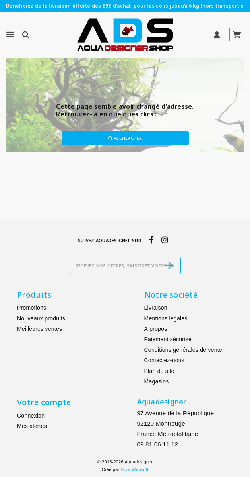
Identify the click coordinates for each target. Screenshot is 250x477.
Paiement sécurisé (168, 339)
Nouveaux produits (41, 318)
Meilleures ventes (39, 329)
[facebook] (151, 240)
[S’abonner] (168, 265)
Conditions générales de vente (183, 350)
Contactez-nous (164, 360)
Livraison (155, 307)
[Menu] (10, 34)
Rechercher (125, 138)
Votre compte (44, 402)
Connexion (31, 415)
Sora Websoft (134, 469)
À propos (155, 329)
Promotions (31, 307)
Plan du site (159, 371)
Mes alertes (32, 426)
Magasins (156, 381)
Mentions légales (166, 318)
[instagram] (164, 240)
